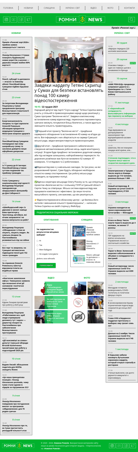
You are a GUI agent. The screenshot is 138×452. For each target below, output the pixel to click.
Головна (8, 7)
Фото (110, 7)
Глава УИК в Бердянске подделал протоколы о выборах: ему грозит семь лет (120, 322)
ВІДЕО (51, 278)
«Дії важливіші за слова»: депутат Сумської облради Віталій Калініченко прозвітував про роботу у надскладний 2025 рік (15, 345)
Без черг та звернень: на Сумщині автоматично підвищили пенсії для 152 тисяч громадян (14, 251)
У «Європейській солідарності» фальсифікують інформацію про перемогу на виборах (122, 112)
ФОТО (87, 278)
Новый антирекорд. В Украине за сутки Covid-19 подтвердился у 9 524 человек (120, 190)
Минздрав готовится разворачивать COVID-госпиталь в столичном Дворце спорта (118, 291)
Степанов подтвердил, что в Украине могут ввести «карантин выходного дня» (122, 160)
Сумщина (49, 7)
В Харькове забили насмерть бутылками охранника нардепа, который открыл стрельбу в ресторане (121, 360)
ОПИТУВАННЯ (51, 220)
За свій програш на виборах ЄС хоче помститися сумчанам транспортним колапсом (56, 305)
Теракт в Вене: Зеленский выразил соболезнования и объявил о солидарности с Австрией (121, 255)
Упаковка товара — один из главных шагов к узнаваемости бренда (119, 68)
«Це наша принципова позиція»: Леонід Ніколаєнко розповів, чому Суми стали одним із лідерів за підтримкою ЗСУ (15, 382)
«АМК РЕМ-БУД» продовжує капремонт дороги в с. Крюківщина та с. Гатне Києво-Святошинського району (121, 89)
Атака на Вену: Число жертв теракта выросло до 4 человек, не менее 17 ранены (122, 224)
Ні (39, 240)
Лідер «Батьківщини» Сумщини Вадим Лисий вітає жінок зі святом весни (55, 289)
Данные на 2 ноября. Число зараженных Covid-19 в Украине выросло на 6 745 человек (121, 337)
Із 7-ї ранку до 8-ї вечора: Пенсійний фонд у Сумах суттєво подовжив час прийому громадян (14, 169)
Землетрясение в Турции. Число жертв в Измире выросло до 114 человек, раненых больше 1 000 (120, 174)
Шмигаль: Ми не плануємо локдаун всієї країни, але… (120, 148)
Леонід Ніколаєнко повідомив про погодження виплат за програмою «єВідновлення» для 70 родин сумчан (15, 406)
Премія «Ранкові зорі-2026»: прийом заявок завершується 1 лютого (15, 45)
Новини (28, 7)
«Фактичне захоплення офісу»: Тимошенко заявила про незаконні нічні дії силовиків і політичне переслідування (16, 283)
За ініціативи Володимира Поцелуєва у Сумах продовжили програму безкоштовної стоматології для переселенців (15, 108)
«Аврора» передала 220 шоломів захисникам (118, 49)
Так (39, 245)
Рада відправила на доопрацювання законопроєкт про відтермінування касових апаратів (119, 135)
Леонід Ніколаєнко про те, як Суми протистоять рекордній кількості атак (15, 428)
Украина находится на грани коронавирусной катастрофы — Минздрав (120, 210)
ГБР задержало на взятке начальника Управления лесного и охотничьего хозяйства (118, 239)
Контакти (129, 7)
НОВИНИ (16, 33)
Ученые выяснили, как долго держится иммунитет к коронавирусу (121, 375)
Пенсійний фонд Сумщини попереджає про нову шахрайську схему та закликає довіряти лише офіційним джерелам (15, 146)
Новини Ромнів (52, 448)
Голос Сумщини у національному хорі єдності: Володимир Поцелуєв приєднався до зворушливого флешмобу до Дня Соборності (16, 186)
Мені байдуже (44, 249)
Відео (94, 7)
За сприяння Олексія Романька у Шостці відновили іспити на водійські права (12, 267)
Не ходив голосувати (47, 254)
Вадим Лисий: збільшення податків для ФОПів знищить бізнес (15, 367)
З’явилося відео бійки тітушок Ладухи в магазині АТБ (55, 317)
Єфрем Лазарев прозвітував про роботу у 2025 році (15, 303)
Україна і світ (72, 7)
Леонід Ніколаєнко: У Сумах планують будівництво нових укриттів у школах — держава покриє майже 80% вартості (16, 60)
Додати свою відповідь (46, 258)
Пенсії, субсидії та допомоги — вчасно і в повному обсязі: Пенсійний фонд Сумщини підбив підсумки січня (16, 84)
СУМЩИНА (87, 220)
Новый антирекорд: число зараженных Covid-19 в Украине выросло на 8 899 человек (121, 270)
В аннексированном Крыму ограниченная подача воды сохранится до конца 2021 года (120, 307)
